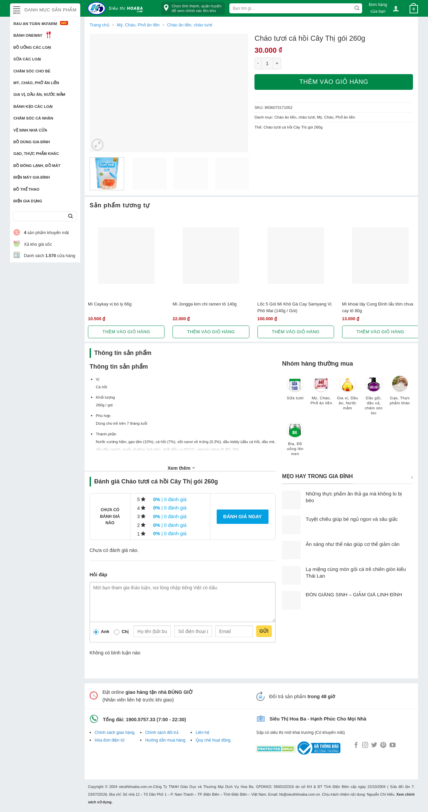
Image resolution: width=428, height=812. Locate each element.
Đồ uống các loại (32, 47)
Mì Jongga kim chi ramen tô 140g (205, 304)
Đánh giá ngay (242, 516)
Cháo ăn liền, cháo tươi (189, 24)
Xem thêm (181, 468)
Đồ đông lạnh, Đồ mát (37, 166)
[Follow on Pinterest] (383, 745)
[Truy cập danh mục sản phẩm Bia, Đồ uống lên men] (295, 441)
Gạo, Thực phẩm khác (36, 154)
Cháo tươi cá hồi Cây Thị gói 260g (293, 127)
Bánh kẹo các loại (32, 107)
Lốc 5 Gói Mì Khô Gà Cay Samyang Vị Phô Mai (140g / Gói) (294, 307)
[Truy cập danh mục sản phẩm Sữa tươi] (295, 391)
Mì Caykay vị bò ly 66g (109, 304)
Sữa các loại (27, 59)
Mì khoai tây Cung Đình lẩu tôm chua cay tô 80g (377, 307)
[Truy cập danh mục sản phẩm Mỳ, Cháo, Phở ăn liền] (321, 393)
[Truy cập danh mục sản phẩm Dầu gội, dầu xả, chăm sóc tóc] (374, 398)
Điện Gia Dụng (27, 201)
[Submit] (70, 216)
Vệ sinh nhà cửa (30, 130)
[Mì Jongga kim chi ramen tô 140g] (211, 255)
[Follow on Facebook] (356, 745)
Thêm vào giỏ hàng (333, 81)
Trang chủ (99, 24)
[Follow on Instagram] (365, 745)
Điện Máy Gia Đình (31, 177)
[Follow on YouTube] (393, 745)
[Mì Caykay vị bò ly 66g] (126, 255)
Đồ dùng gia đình (31, 142)
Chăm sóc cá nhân (33, 118)
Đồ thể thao (26, 189)
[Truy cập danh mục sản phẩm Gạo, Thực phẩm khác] (400, 393)
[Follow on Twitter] (374, 745)
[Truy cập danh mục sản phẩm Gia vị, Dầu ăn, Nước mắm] (347, 396)
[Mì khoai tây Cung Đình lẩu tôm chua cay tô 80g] (380, 255)
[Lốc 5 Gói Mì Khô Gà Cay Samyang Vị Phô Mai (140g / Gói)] (296, 255)
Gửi (264, 631)
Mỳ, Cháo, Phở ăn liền (36, 83)
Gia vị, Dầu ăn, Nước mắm (39, 94)
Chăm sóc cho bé (31, 71)
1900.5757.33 (140, 719)
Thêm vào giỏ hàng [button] (126, 331)
